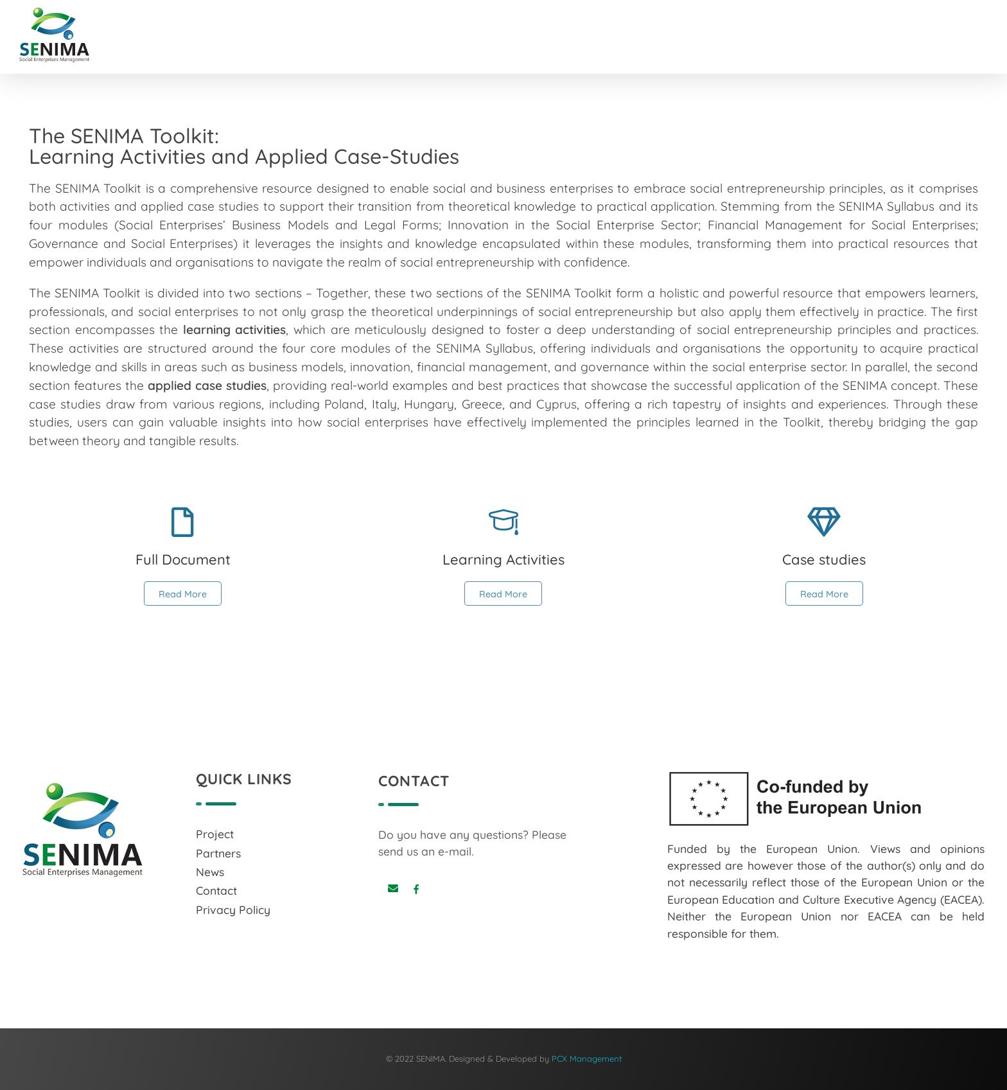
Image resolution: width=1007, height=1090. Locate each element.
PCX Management (587, 1058)
